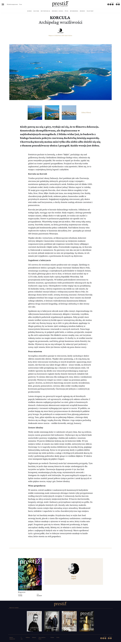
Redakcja (28, 637)
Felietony (90, 10)
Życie (66, 10)
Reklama (34, 637)
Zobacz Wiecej (86, 112)
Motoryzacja (45, 10)
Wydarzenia (74, 10)
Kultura (36, 10)
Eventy (57, 637)
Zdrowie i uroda (57, 10)
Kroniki (82, 10)
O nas (20, 4)
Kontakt (52, 637)
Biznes (29, 10)
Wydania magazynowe (12, 4)
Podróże (70, 35)
